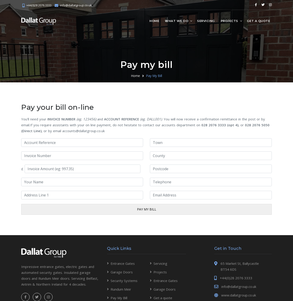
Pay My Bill (154, 76)
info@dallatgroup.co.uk (76, 5)
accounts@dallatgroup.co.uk (83, 131)
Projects (229, 20)
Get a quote (258, 20)
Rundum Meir (121, 289)
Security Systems (124, 280)
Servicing (206, 20)
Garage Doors (122, 272)
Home (154, 20)
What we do (176, 20)
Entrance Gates (123, 263)
